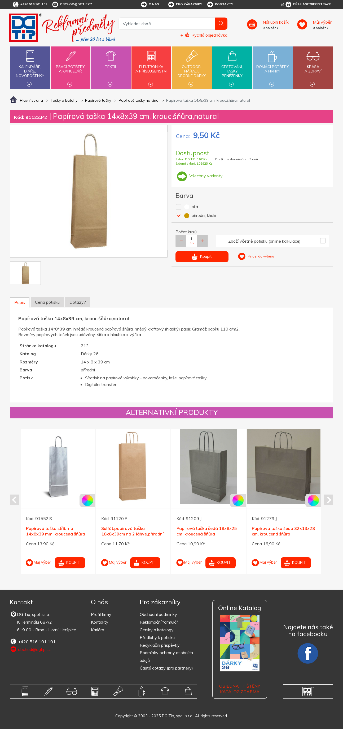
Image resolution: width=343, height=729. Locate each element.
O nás (149, 4)
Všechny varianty (199, 175)
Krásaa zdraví (313, 66)
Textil (111, 64)
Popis (19, 302)
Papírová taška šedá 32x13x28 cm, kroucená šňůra (283, 531)
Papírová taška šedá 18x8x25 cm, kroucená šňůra (207, 531)
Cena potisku (47, 302)
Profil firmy (101, 614)
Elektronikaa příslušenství (151, 66)
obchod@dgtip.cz (71, 4)
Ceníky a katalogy (157, 629)
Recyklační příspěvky (160, 645)
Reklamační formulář (159, 622)
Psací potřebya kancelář (70, 66)
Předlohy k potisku (157, 637)
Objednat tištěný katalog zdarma (239, 688)
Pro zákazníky (185, 4)
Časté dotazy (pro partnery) (166, 668)
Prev (14, 500)
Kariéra (97, 629)
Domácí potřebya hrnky (272, 66)
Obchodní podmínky (158, 614)
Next (328, 500)
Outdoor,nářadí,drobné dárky (191, 67)
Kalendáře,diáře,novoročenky (30, 67)
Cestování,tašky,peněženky (232, 67)
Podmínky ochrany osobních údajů (166, 656)
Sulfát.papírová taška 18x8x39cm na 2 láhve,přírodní (132, 531)
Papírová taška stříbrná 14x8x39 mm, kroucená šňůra (55, 531)
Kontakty (219, 4)
